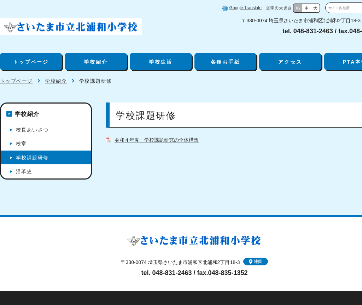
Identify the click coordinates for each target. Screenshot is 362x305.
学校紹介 (95, 62)
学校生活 (161, 62)
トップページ (31, 62)
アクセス (290, 62)
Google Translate (245, 7)
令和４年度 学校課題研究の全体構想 (157, 140)
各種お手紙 (225, 62)
